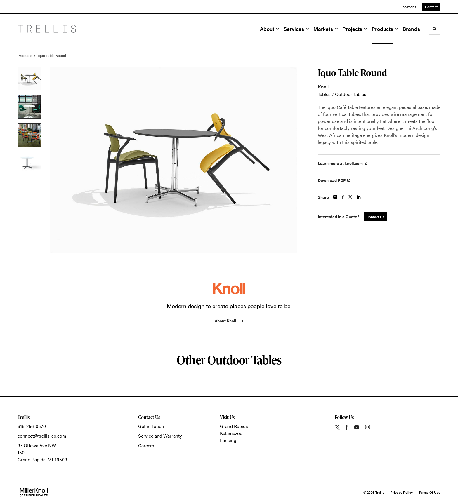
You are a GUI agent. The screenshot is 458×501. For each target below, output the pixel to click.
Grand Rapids (234, 426)
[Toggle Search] (434, 29)
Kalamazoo (231, 433)
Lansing (228, 440)
